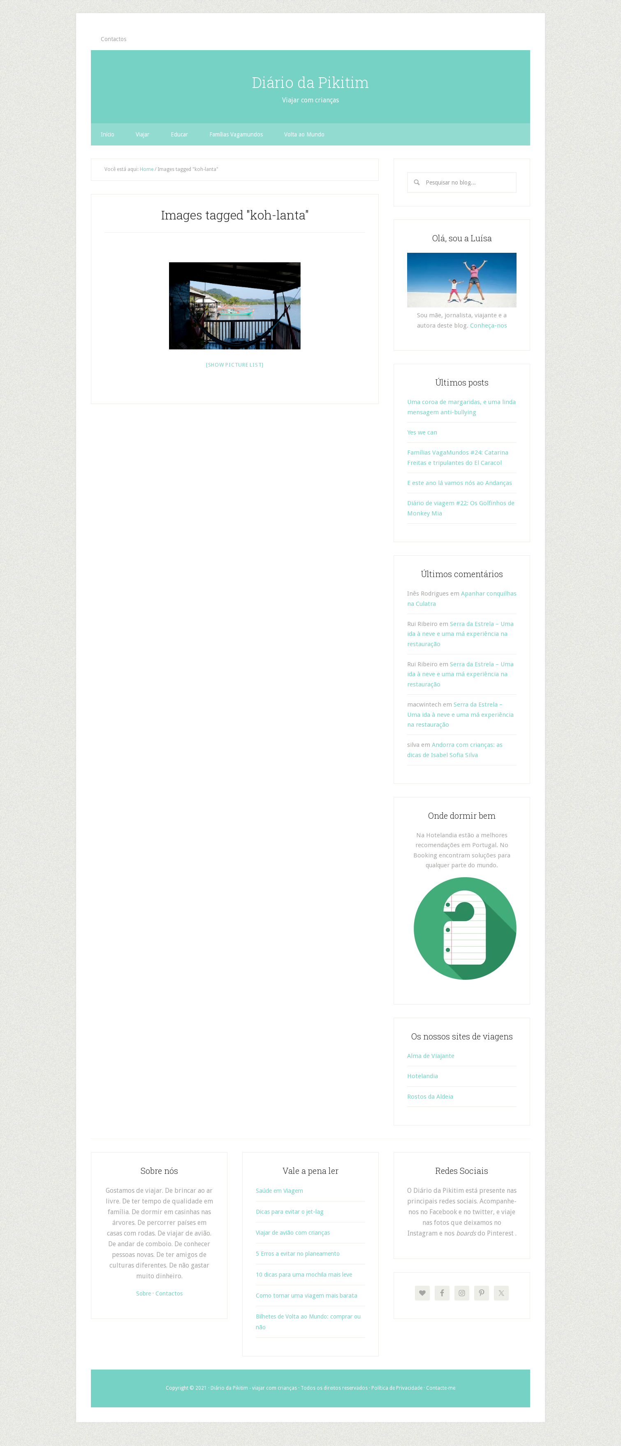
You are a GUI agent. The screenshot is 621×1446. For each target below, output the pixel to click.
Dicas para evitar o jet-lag (294, 1211)
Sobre (142, 1293)
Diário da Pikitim (310, 80)
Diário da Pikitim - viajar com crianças (254, 1399)
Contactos (170, 1293)
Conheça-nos (488, 325)
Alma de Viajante (430, 1056)
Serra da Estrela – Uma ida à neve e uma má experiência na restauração (460, 634)
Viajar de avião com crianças (297, 1232)
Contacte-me (440, 1399)
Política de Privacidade (396, 1399)
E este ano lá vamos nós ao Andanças (459, 483)
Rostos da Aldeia (430, 1096)
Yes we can (422, 432)
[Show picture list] (235, 365)
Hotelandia (422, 1076)
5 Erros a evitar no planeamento (303, 1253)
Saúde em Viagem (282, 1190)
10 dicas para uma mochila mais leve (310, 1274)
